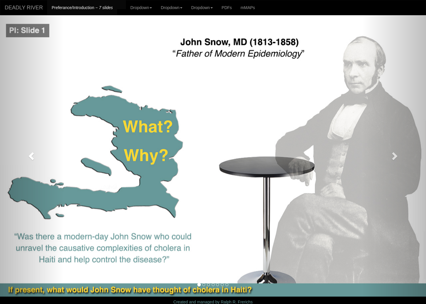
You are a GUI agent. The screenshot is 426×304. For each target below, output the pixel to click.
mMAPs (248, 7)
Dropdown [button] (141, 7)
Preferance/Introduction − (82, 7)
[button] (32, 156)
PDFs (227, 7)
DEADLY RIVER (24, 8)
